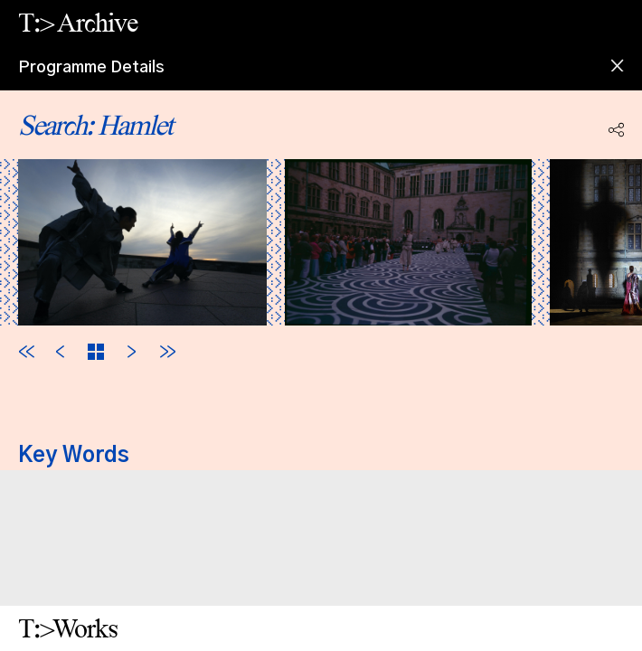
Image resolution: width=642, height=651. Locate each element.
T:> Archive (77, 22)
